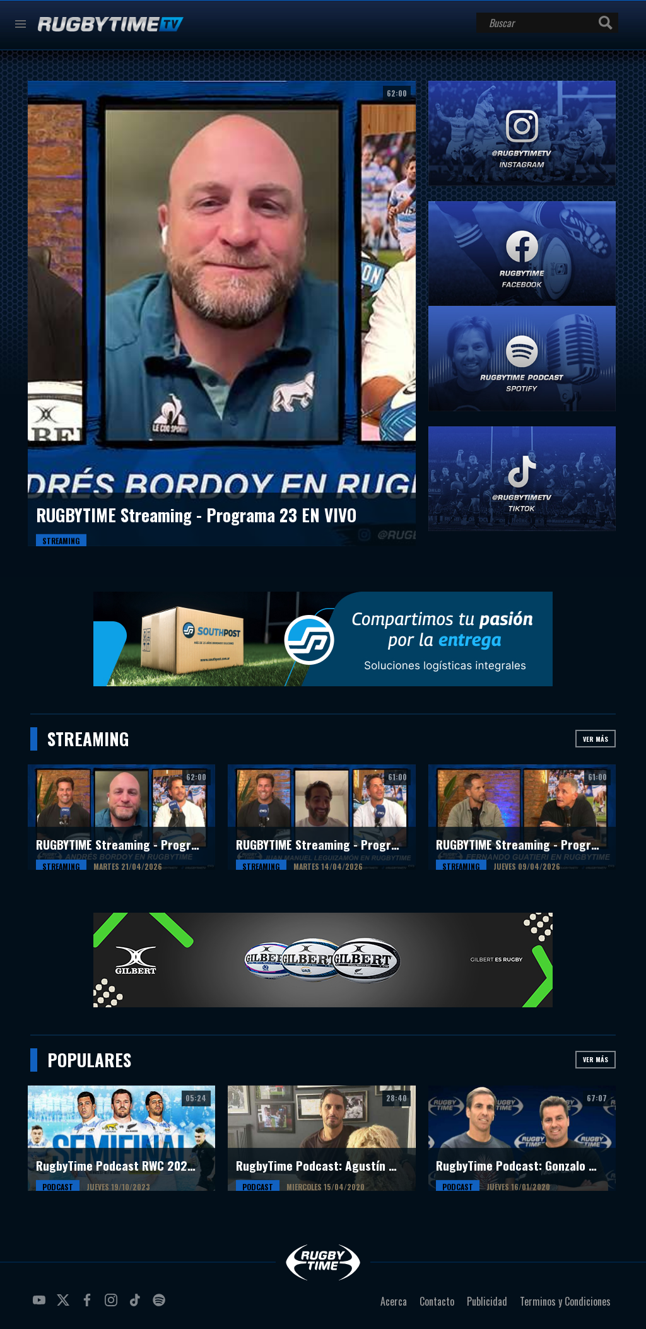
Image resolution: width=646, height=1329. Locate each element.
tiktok (137, 1305)
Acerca (393, 1301)
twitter (65, 1305)
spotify (161, 1305)
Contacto (437, 1301)
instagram (113, 1305)
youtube (41, 1305)
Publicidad (487, 1301)
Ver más (595, 739)
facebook (89, 1305)
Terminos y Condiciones (565, 1301)
